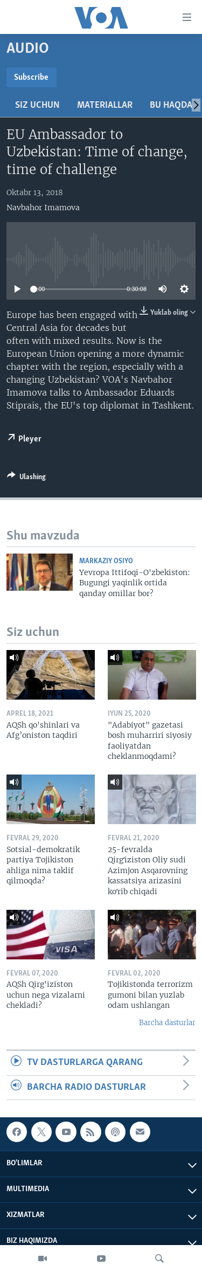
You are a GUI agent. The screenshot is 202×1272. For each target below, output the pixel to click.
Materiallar (105, 105)
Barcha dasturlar (167, 1022)
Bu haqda (171, 105)
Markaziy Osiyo (106, 561)
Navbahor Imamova (43, 207)
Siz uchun (37, 105)
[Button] (26, 478)
